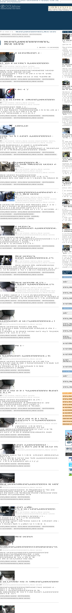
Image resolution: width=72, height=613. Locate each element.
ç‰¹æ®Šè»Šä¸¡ (35, 216)
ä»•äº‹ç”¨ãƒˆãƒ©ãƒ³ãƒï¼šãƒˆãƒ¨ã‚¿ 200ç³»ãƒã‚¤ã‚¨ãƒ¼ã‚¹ (31, 289)
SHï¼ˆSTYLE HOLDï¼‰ (35, 34)
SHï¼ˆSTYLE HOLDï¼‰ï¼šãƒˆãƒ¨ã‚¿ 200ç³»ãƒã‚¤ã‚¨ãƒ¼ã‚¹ (15, 36)
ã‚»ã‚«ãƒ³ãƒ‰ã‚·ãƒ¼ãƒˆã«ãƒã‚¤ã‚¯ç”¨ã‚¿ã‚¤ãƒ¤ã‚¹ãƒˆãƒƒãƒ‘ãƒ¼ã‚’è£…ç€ (27, 321)
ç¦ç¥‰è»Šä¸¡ (30, 218)
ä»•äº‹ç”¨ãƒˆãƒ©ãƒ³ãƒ (50, 302)
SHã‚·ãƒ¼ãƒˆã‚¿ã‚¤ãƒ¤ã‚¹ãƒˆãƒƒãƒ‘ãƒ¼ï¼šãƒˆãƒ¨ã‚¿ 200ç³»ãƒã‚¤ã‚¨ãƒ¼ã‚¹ (36, 31)
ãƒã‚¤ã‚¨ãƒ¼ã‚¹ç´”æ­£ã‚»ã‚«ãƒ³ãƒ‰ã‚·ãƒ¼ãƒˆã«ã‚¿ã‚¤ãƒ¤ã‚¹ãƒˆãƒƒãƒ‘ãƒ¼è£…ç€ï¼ (36, 228)
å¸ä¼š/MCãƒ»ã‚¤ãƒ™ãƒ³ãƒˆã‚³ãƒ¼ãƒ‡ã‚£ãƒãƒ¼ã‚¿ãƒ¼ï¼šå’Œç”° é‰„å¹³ (35, 291)
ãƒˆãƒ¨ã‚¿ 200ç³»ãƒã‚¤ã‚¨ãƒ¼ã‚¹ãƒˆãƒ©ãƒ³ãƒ (29, 79)
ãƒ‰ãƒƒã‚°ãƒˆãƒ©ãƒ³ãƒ (51, 154)
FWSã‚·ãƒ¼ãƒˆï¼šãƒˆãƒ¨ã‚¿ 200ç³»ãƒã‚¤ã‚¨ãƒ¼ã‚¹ (28, 171)
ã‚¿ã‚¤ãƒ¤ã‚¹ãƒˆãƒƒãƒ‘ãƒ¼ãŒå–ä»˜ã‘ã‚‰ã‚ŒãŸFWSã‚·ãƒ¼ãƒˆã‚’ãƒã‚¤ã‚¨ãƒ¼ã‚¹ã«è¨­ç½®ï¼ (36, 164)
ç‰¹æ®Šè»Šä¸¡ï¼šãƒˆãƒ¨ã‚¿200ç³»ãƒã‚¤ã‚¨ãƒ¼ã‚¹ (12, 218)
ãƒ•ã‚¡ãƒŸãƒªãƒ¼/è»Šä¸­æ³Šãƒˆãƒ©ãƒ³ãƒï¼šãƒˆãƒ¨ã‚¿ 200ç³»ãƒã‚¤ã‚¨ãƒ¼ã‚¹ (36, 199)
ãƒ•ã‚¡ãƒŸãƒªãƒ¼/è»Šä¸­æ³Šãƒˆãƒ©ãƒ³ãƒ (24, 214)
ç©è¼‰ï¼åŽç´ (8, 31)
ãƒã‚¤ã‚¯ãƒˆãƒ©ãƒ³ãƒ (6, 81)
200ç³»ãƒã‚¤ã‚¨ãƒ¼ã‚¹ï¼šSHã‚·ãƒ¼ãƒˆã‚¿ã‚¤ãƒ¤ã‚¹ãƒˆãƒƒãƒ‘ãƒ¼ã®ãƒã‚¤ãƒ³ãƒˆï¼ (31, 484)
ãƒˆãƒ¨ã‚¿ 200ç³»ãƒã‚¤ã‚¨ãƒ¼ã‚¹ (20, 34)
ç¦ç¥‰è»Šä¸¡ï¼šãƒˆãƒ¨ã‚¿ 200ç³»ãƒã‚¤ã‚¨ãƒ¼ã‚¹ (28, 200)
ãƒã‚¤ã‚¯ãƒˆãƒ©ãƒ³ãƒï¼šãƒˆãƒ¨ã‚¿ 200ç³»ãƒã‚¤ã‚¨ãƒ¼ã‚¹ (18, 66)
